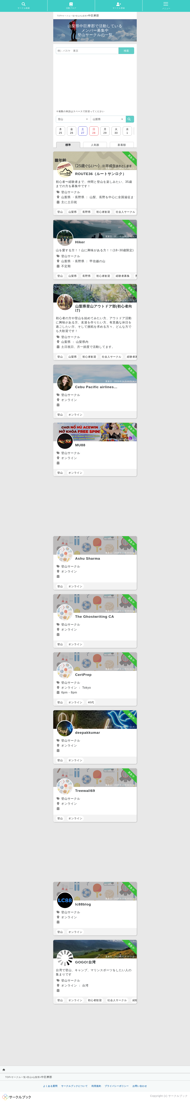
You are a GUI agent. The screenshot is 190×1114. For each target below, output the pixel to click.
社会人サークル (125, 211)
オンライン (75, 414)
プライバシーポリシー (117, 1086)
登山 (78, 16)
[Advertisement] (95, 82)
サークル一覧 (68, 16)
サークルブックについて (74, 1086)
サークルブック (178, 1095)
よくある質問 (50, 1086)
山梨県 (84, 16)
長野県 (86, 211)
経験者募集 (123, 275)
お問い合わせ (139, 1086)
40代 (91, 702)
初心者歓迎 (103, 211)
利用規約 (96, 1086)
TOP (59, 16)
